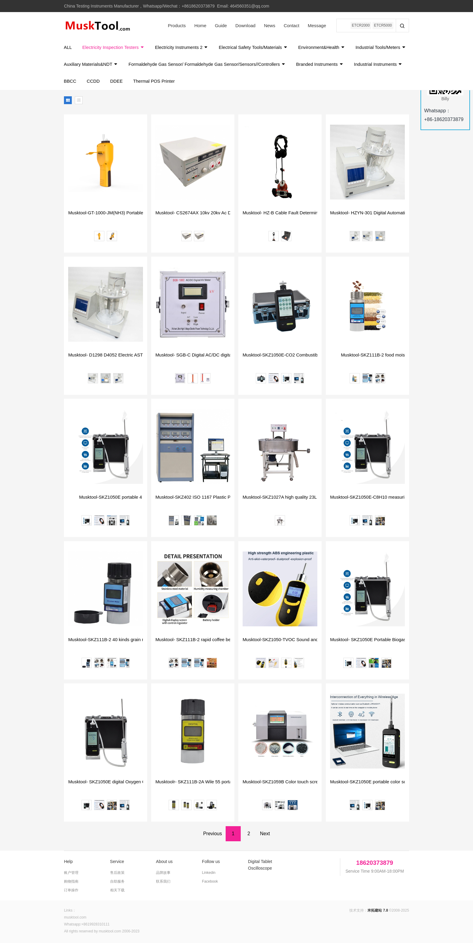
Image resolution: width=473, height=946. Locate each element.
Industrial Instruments (88, 84)
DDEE (177, 84)
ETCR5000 (383, 26)
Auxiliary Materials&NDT (153, 66)
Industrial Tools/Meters (89, 66)
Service (117, 864)
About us (164, 864)
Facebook (210, 885)
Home (199, 25)
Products (176, 25)
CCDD (153, 84)
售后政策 (117, 876)
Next (265, 836)
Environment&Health (325, 48)
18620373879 (374, 866)
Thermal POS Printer (216, 84)
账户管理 (71, 876)
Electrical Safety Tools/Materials (256, 48)
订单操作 (71, 893)
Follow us (211, 864)
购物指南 (71, 885)
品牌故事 (163, 876)
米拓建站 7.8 (377, 914)
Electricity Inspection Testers (114, 48)
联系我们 (163, 885)
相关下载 (117, 893)
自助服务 (117, 885)
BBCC (130, 84)
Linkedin (209, 876)
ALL (68, 48)
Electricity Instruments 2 (183, 48)
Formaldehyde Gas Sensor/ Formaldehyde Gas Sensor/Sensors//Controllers (271, 66)
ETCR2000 (360, 26)
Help (68, 864)
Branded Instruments (385, 66)
